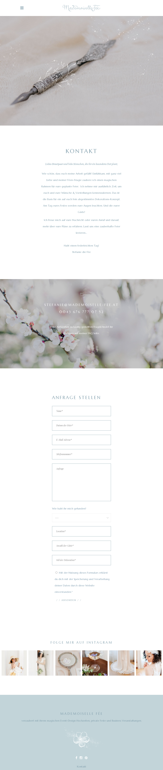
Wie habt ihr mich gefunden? (69, 508)
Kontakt (81, 766)
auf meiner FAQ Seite (86, 333)
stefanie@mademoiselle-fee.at (81, 305)
